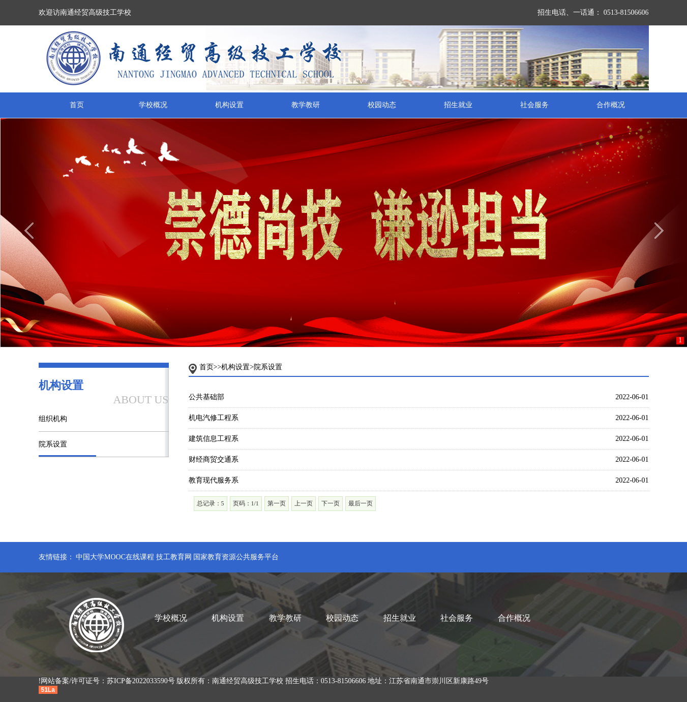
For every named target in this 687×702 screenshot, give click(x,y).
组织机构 (53, 419)
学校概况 (153, 105)
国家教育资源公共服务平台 (236, 557)
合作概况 (610, 105)
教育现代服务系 (213, 480)
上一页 (303, 503)
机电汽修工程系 (213, 418)
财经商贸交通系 (213, 459)
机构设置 (229, 105)
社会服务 (534, 105)
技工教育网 (174, 557)
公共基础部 (206, 397)
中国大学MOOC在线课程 (115, 557)
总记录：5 (210, 503)
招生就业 (458, 105)
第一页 (276, 503)
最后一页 (360, 503)
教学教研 (305, 105)
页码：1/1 (246, 503)
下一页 (330, 503)
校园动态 (382, 105)
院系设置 (53, 444)
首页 (77, 105)
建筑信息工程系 (213, 438)
